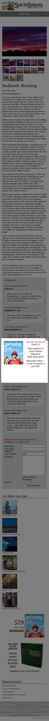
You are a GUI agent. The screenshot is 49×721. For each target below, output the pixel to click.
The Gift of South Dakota (35, 343)
